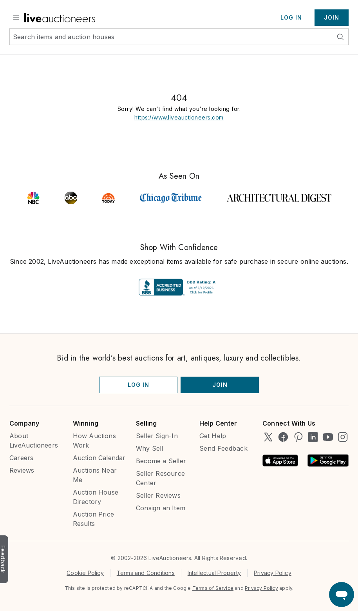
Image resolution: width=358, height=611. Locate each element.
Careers (21, 458)
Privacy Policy (272, 572)
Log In (291, 17)
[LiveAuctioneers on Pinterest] (298, 437)
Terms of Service (212, 588)
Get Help (212, 436)
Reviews (21, 470)
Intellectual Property (214, 572)
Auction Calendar (99, 458)
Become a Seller (161, 461)
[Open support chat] (341, 594)
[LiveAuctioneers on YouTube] (328, 437)
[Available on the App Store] (280, 460)
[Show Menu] (16, 17)
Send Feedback (223, 448)
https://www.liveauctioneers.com (179, 117)
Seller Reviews (158, 495)
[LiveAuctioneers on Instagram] (343, 437)
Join (331, 17)
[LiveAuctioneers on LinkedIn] (313, 437)
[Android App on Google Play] (328, 460)
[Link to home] (59, 17)
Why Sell (149, 448)
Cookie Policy (85, 572)
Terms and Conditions (146, 572)
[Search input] (171, 37)
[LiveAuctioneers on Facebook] (283, 437)
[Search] (340, 37)
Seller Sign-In (157, 436)
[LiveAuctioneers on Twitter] (268, 437)
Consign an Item (160, 508)
